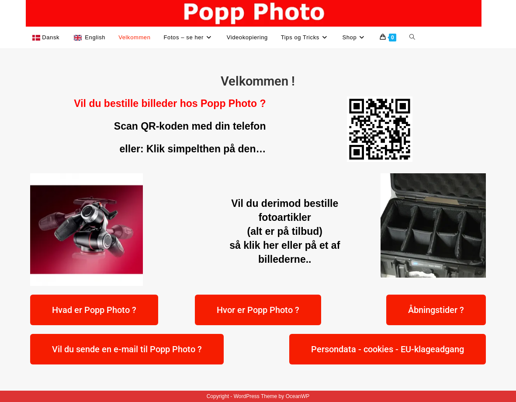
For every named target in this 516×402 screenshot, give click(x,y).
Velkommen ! (258, 81)
